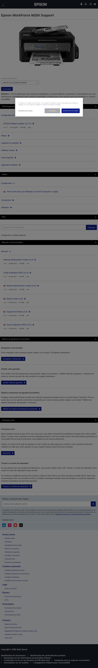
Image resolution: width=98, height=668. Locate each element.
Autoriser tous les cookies (70, 110)
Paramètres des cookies (25, 110)
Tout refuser (52, 110)
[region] (49, 107)
